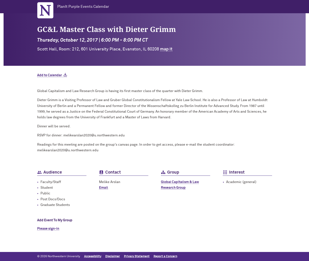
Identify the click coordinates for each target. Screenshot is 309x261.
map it (166, 49)
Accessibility (92, 256)
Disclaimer (112, 256)
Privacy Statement (137, 256)
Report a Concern (165, 256)
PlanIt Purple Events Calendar (83, 7)
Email (103, 187)
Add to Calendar (49, 75)
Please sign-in (48, 228)
